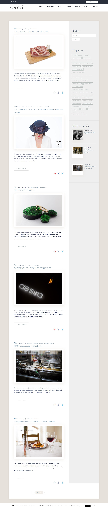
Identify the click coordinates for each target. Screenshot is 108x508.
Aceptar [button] (88, 505)
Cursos (69, 6)
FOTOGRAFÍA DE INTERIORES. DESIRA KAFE (32, 260)
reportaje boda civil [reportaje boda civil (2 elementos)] (88, 97)
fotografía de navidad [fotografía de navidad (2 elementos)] (87, 66)
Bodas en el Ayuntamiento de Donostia (88, 151)
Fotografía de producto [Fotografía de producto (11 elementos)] (78, 69)
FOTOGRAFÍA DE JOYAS (24, 185)
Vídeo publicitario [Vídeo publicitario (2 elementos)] (76, 114)
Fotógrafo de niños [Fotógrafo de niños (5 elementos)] (88, 83)
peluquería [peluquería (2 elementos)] (91, 94)
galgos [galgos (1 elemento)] (86, 89)
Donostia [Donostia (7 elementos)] (81, 60)
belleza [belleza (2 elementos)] (86, 55)
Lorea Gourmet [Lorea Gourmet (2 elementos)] (76, 94)
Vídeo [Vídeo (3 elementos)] (74, 112)
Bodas (32, 497)
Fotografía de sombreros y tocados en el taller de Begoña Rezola (38, 108)
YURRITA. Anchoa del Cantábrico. (28, 335)
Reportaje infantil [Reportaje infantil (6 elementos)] (76, 106)
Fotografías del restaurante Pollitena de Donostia (34, 409)
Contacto (95, 6)
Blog (85, 6)
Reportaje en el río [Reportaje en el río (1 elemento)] (77, 103)
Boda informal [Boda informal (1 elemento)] (86, 58)
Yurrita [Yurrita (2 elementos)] (84, 114)
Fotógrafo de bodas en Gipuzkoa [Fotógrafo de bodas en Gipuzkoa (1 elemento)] (80, 80)
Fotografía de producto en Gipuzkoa (36, 104)
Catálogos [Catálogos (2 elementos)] (75, 60)
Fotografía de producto (31, 29)
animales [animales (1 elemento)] (80, 55)
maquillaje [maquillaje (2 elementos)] (84, 94)
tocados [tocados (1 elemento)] (90, 109)
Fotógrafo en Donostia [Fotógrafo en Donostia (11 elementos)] (78, 86)
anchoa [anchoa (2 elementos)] (74, 55)
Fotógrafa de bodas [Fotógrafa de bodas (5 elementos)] (77, 77)
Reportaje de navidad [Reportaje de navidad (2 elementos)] (87, 100)
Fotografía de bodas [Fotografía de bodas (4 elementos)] (77, 63)
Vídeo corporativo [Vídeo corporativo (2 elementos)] (81, 112)
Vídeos (60, 6)
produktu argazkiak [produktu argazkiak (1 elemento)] (77, 97)
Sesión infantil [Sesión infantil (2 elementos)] (76, 109)
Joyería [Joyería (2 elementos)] (92, 92)
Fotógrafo (47, 104)
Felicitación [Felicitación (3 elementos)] (88, 60)
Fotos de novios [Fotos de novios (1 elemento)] (88, 75)
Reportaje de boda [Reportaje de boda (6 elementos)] (77, 100)
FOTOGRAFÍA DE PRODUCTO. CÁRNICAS (31, 32)
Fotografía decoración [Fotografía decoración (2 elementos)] (88, 63)
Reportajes (50, 6)
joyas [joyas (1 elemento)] (87, 92)
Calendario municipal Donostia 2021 (90, 167)
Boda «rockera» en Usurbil (89, 132)
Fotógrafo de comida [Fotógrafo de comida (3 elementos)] (77, 83)
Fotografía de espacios (33, 257)
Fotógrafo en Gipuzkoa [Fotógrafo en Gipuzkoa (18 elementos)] (78, 89)
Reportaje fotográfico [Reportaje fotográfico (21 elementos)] (87, 103)
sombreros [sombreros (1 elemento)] (83, 109)
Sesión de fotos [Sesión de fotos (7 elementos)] (86, 106)
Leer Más (93, 506)
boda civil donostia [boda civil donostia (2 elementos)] (77, 58)
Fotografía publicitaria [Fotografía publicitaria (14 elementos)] (78, 75)
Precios (77, 6)
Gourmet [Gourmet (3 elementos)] (81, 92)
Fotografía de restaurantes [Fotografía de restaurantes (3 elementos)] (78, 72)
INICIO (40, 6)
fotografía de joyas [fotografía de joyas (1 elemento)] (77, 66)
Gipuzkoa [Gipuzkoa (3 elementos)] (75, 92)
